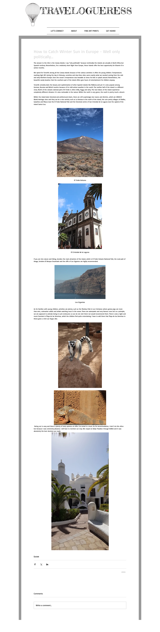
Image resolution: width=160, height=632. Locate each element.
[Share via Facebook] (35, 564)
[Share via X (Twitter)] (41, 564)
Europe (36, 556)
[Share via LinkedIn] (47, 564)
